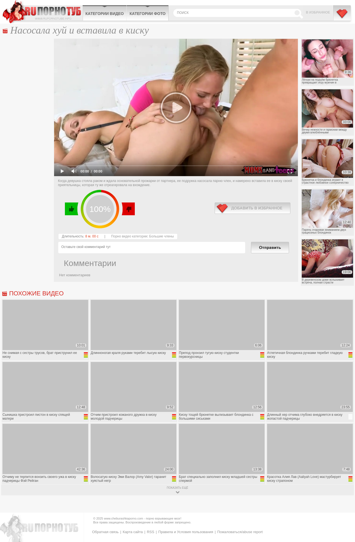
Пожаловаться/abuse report (240, 532)
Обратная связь (105, 532)
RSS (150, 532)
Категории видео (104, 13)
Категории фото (148, 13)
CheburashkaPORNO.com (42, 11)
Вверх (344, 509)
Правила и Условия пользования (185, 532)
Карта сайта (133, 532)
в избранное (252, 208)
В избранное (318, 12)
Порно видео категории (129, 236)
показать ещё (177, 487)
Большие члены (161, 236)
